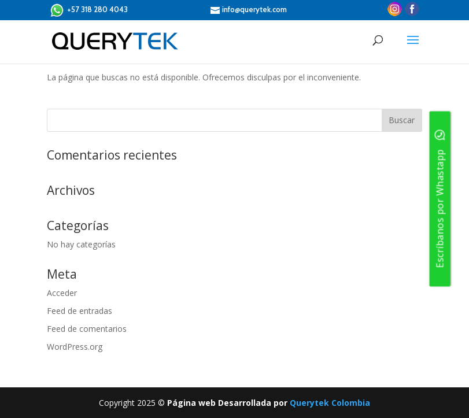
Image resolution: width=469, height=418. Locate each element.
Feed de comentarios (87, 328)
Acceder (62, 292)
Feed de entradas (79, 310)
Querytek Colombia (330, 402)
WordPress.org (74, 346)
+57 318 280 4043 (89, 10)
